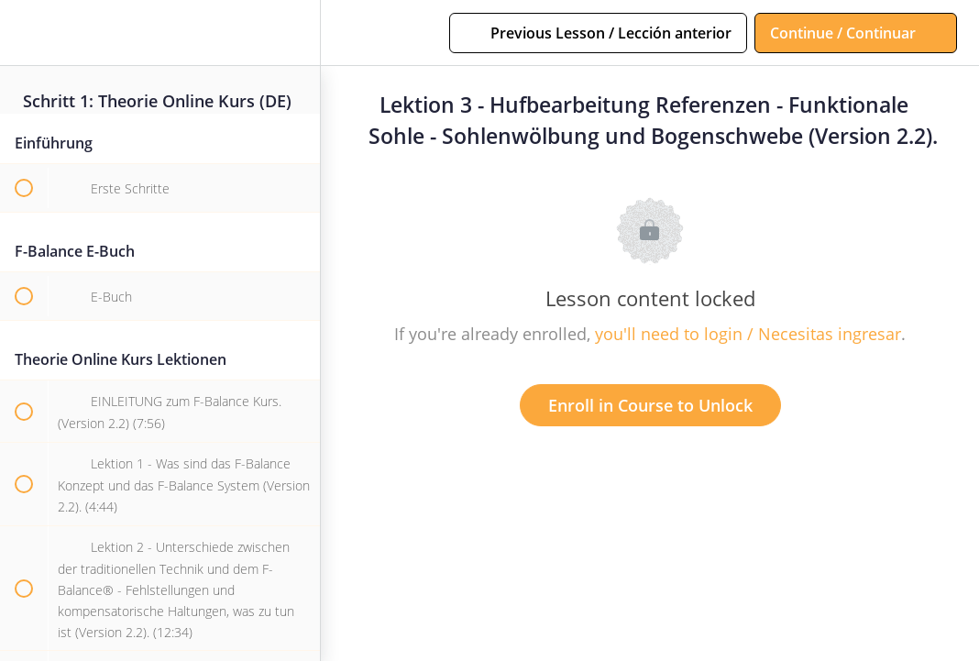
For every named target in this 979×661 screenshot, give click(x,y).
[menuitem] (297, 32)
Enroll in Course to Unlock (650, 405)
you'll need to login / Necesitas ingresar (748, 334)
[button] (23, 32)
